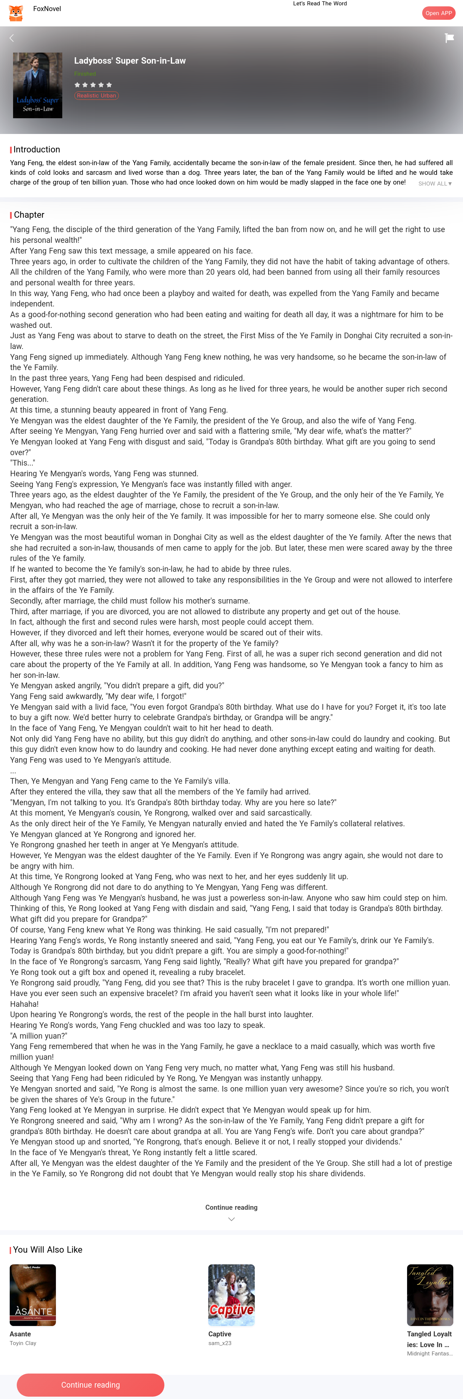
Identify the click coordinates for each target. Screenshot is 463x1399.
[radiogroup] (93, 85)
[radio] (78, 85)
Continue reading (90, 1385)
